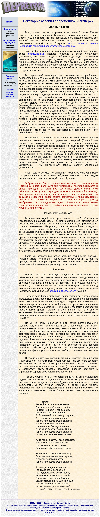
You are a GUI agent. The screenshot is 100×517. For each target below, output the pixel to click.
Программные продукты (10, 43)
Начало (9, 21)
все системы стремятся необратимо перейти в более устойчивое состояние (58, 44)
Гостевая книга (10, 80)
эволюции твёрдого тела (63, 291)
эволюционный (36, 54)
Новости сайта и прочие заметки (10, 93)
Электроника (10, 32)
